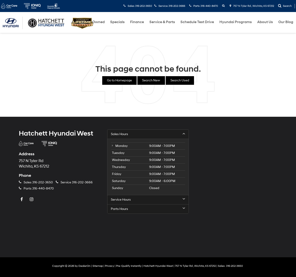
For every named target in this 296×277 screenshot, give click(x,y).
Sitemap (97, 266)
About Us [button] (265, 22)
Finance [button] (137, 22)
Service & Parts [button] (162, 22)
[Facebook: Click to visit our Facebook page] (22, 200)
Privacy (109, 266)
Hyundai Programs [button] (235, 22)
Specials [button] (117, 22)
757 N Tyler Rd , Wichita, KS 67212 (252, 6)
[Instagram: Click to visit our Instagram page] (31, 200)
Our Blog (285, 22)
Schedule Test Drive (197, 22)
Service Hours (148, 199)
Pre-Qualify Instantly (128, 266)
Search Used (179, 80)
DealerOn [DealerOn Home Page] (84, 266)
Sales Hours (148, 134)
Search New (151, 80)
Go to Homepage (119, 80)
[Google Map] (236, 186)
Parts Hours (148, 209)
